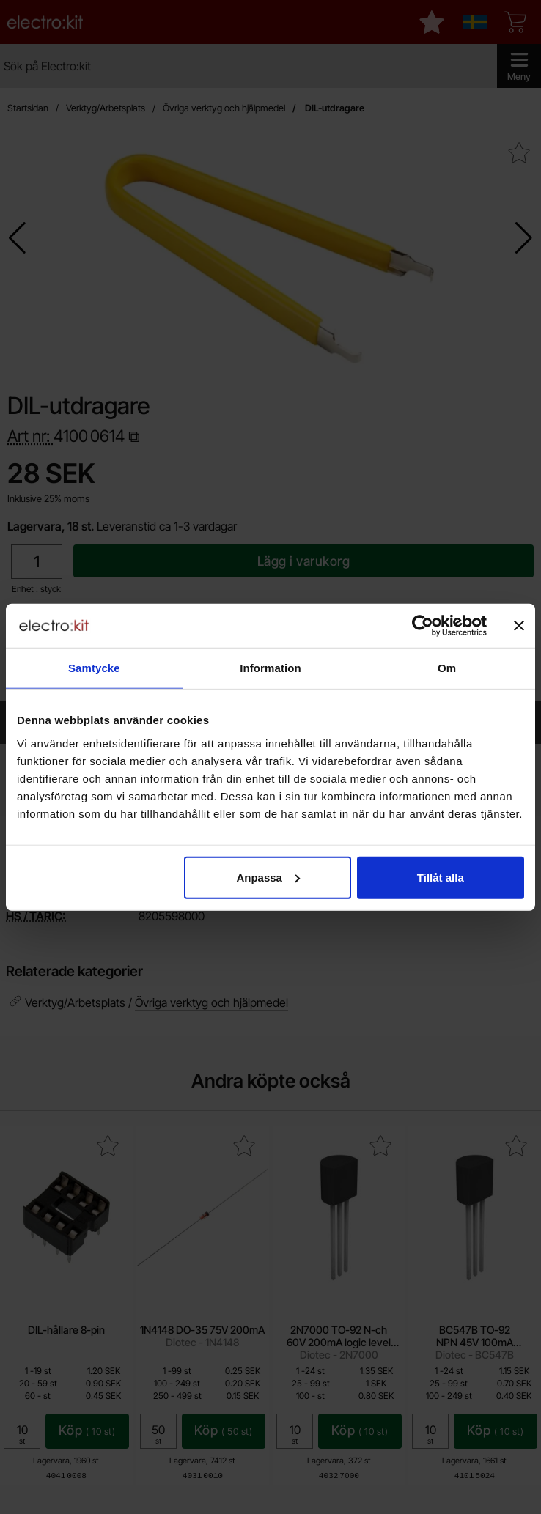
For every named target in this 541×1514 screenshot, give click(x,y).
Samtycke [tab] (94, 668)
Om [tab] (447, 668)
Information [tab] (270, 668)
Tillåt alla (440, 877)
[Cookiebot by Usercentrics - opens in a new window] (422, 626)
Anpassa (268, 877)
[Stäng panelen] (519, 626)
